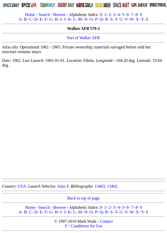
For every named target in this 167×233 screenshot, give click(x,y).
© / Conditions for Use (83, 226)
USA (22, 186)
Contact (106, 221)
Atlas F (63, 186)
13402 (112, 186)
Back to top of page (83, 198)
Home (30, 14)
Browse (59, 14)
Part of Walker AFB (83, 38)
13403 (100, 186)
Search (44, 14)
